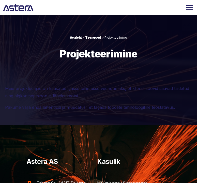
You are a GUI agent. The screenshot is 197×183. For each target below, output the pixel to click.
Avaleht (76, 37)
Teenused (93, 37)
